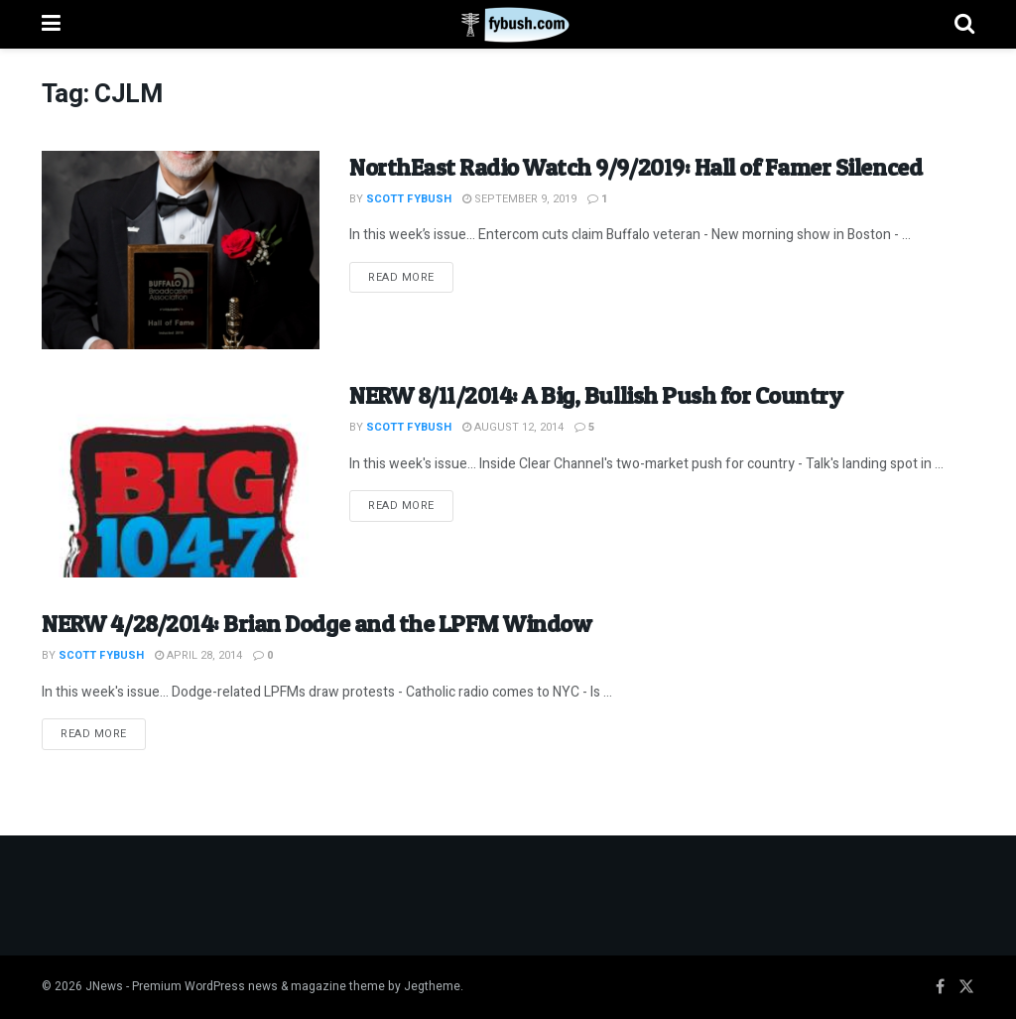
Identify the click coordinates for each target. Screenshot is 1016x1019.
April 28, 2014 (198, 655)
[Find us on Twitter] (966, 987)
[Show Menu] (51, 24)
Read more (410, 277)
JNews (104, 986)
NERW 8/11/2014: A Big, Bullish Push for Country (595, 395)
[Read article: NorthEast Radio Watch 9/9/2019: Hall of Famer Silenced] (180, 250)
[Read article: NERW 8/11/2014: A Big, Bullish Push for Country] (180, 478)
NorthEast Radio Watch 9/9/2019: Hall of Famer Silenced (635, 167)
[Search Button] (964, 24)
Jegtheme (432, 986)
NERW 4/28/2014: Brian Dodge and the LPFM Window (316, 623)
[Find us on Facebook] (940, 987)
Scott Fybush (408, 199)
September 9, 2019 (519, 199)
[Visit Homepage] (507, 25)
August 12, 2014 (513, 427)
